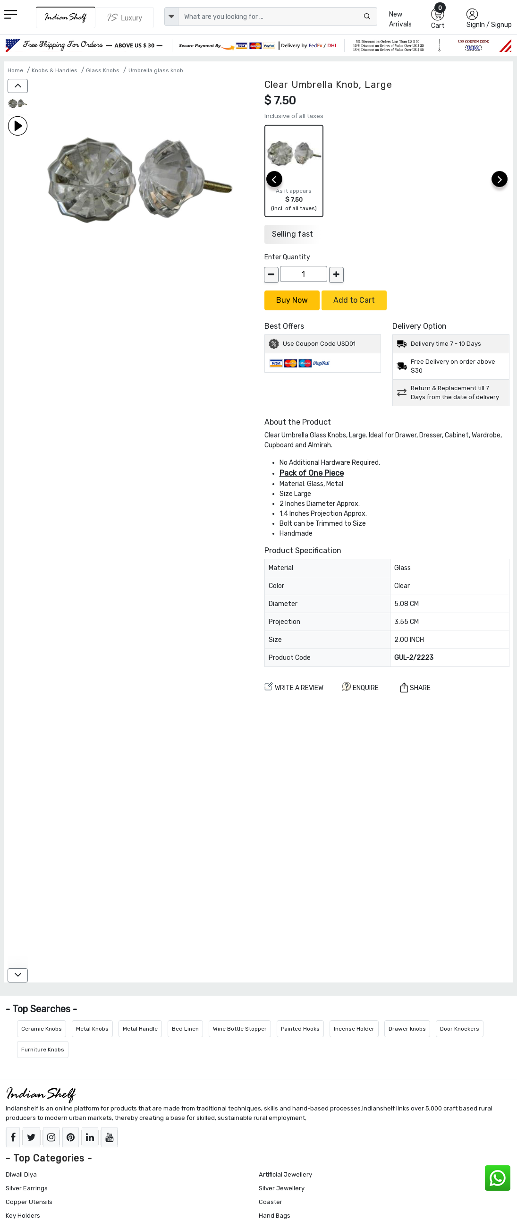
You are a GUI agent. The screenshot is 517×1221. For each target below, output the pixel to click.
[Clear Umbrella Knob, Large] (18, 104)
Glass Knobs (102, 70)
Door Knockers (459, 1028)
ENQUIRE (360, 687)
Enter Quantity (287, 257)
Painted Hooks (300, 1028)
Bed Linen (185, 1028)
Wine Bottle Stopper (240, 1028)
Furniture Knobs (42, 1049)
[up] (18, 86)
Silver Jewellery (282, 1188)
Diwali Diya (21, 1174)
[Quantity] (303, 274)
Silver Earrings (27, 1188)
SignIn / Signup (489, 25)
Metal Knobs (92, 1028)
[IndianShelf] (65, 17)
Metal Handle (140, 1028)
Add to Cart (354, 300)
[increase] (336, 275)
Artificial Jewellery (285, 1174)
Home (15, 70)
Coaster (270, 1201)
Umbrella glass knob (155, 70)
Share (415, 687)
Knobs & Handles (54, 70)
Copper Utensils (29, 1201)
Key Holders (23, 1215)
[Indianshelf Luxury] (124, 17)
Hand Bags (274, 1215)
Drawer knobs (407, 1028)
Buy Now (292, 300)
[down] (18, 975)
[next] (500, 179)
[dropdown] (171, 16)
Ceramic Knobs (41, 1028)
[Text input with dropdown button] (277, 16)
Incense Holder (354, 1028)
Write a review (293, 687)
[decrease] (271, 275)
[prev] (274, 179)
